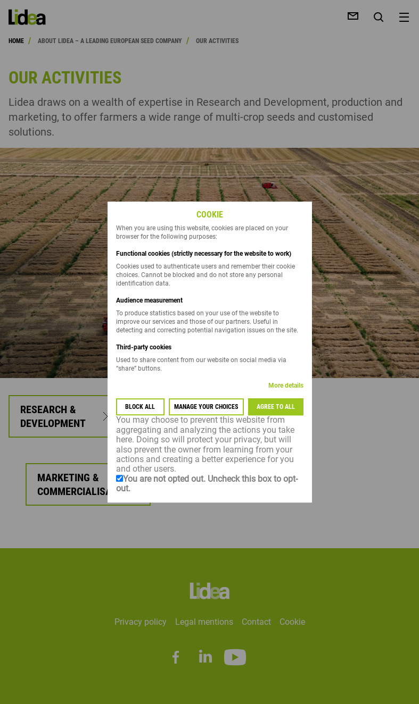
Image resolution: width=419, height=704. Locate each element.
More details (285, 386)
